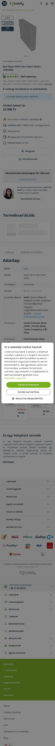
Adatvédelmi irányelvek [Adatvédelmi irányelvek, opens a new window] (15, 378)
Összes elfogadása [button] (28, 384)
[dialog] (27, 373)
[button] (27, 398)
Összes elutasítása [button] (28, 392)
